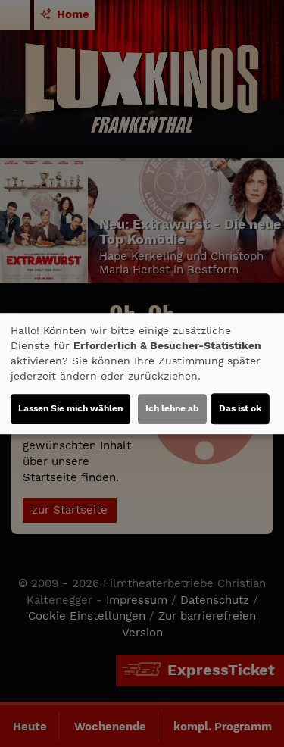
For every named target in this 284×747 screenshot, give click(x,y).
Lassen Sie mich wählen (70, 408)
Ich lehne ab (172, 408)
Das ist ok (240, 408)
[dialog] (142, 373)
